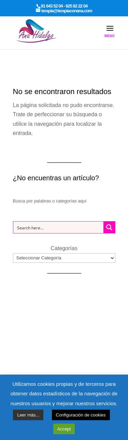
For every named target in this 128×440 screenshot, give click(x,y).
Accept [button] (64, 428)
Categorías (64, 248)
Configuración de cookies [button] (81, 415)
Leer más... (28, 415)
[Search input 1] (58, 227)
